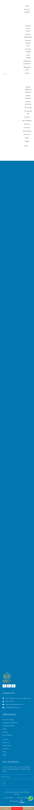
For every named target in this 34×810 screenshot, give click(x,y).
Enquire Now (28, 808)
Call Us (5, 808)
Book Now (17, 808)
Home (15, 160)
